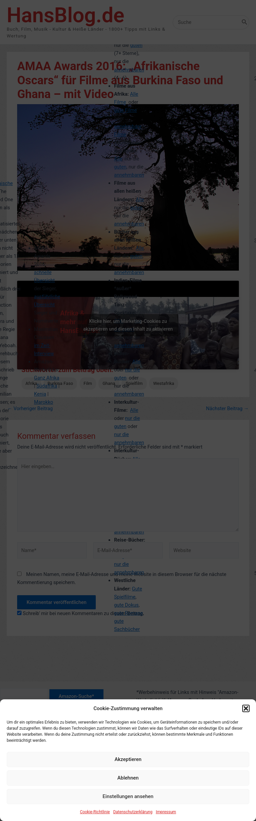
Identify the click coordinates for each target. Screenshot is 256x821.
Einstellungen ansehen (127, 802)
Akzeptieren (128, 765)
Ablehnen (127, 784)
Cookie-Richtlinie (95, 817)
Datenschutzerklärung (133, 817)
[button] (246, 713)
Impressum (166, 817)
